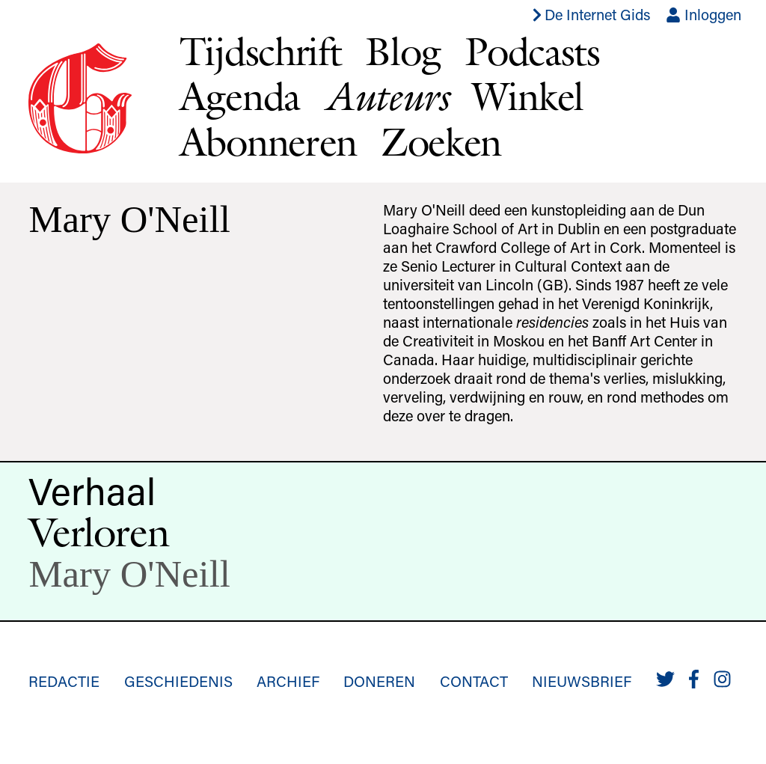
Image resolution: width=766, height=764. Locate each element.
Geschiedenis (178, 681)
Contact (474, 681)
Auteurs (386, 96)
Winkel (527, 96)
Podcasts (532, 51)
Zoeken (441, 142)
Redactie (63, 681)
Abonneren (268, 142)
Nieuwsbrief (581, 681)
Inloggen (703, 14)
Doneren (379, 681)
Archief (288, 681)
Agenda (240, 96)
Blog (403, 51)
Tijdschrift (261, 51)
